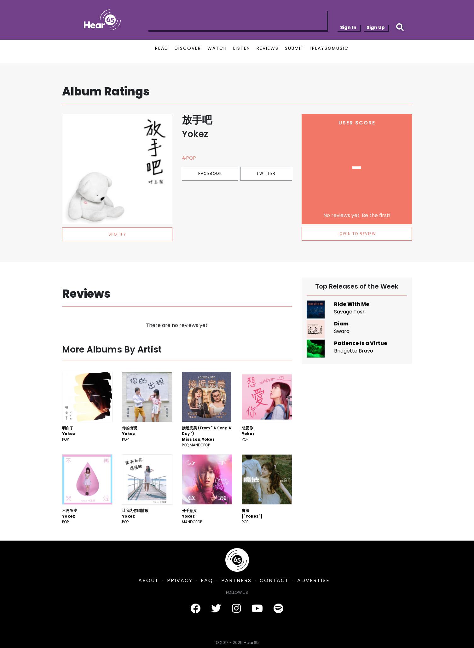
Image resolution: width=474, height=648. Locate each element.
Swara (342, 331)
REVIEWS (268, 48)
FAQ (207, 580)
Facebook (210, 173)
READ (161, 48)
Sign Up (376, 27)
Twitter (266, 173)
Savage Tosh (350, 311)
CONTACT (274, 580)
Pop (65, 439)
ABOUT (148, 580)
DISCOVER (188, 48)
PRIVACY (180, 580)
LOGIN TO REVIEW (357, 233)
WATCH (217, 48)
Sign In (348, 27)
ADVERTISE (313, 580)
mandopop (200, 445)
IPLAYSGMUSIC (329, 48)
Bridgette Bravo (353, 350)
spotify (117, 234)
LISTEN (241, 48)
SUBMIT (294, 48)
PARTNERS (236, 580)
